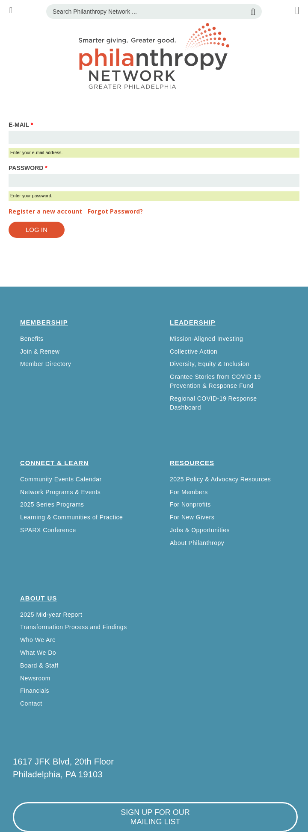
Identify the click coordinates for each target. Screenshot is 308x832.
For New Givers (192, 517)
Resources (192, 462)
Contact (31, 703)
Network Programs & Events (60, 492)
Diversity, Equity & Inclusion (209, 363)
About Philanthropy (197, 542)
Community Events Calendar (61, 479)
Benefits (32, 338)
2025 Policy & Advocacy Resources (220, 479)
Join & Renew (39, 351)
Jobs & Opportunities (200, 530)
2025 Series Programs (52, 504)
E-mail (21, 124)
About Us (38, 598)
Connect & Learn (54, 462)
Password (28, 167)
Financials (34, 690)
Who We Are (38, 639)
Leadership (193, 322)
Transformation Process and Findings (73, 627)
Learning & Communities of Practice (71, 517)
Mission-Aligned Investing (206, 338)
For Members (189, 492)
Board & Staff (39, 665)
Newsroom (35, 678)
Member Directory (45, 363)
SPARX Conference (48, 530)
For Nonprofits (190, 504)
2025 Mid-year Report (51, 614)
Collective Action (193, 351)
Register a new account (45, 211)
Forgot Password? (115, 211)
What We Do (38, 652)
